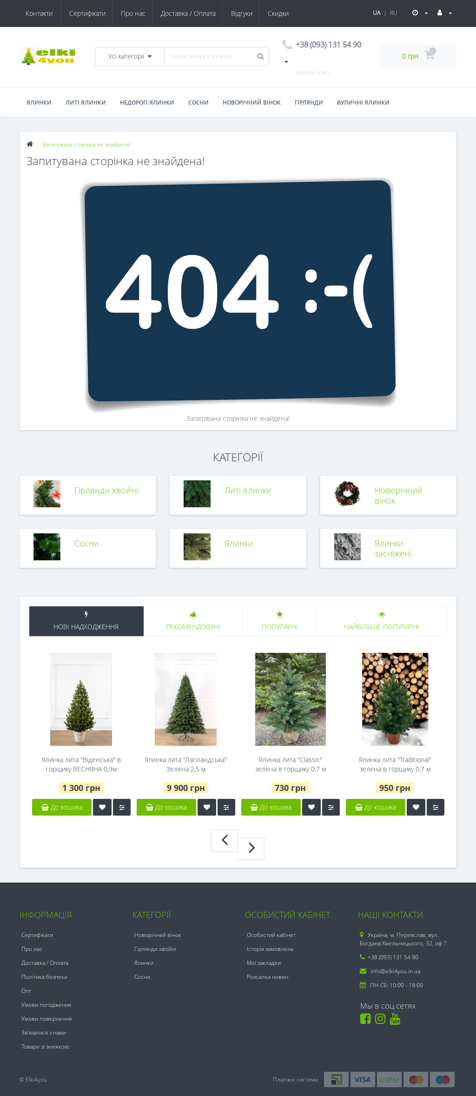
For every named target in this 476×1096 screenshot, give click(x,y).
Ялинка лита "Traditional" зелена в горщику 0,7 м (395, 764)
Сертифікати (44, 13)
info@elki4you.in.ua (390, 971)
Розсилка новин (267, 977)
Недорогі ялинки (147, 102)
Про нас (91, 13)
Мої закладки (264, 963)
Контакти (280, 13)
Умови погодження (46, 1005)
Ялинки (39, 102)
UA (376, 13)
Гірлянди (309, 102)
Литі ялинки (86, 102)
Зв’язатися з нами (43, 1032)
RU (393, 13)
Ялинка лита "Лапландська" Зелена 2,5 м (186, 764)
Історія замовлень (270, 949)
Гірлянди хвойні (106, 490)
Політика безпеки (44, 977)
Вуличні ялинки (363, 102)
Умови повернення (46, 1019)
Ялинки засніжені (393, 548)
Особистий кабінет (271, 935)
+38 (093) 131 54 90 (389, 957)
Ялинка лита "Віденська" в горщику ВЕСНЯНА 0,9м (81, 764)
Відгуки (202, 13)
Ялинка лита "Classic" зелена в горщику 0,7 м (290, 764)
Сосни (198, 102)
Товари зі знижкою (45, 1046)
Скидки (240, 13)
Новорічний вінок (252, 102)
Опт (26, 991)
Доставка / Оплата (147, 13)
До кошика (61, 807)
